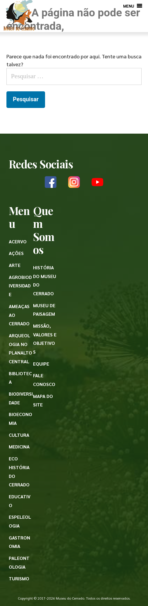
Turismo (19, 578)
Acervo (18, 241)
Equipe (41, 364)
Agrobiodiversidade (20, 285)
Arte (14, 265)
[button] (128, 6)
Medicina (19, 446)
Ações (16, 253)
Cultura (19, 435)
